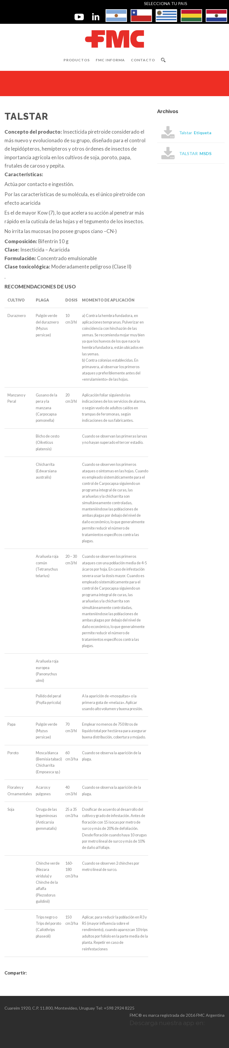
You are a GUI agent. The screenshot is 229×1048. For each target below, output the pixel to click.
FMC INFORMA (110, 60)
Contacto (143, 60)
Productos (77, 60)
